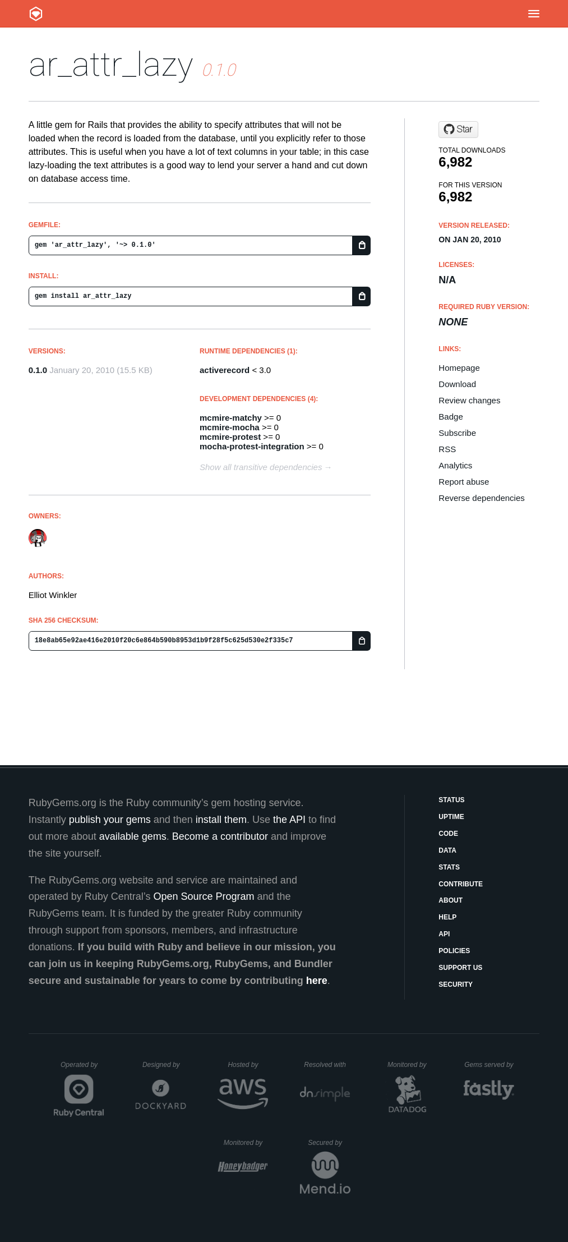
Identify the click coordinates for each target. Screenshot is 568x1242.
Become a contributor (220, 836)
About (450, 900)
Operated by (82, 1069)
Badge (450, 416)
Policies (454, 951)
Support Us (460, 968)
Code (448, 834)
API (444, 934)
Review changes (469, 400)
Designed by (164, 1065)
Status (451, 800)
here (316, 980)
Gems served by (489, 1065)
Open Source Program (203, 896)
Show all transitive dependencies (261, 467)
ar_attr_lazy (111, 64)
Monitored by (409, 1065)
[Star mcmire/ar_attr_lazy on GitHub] (458, 129)
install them (221, 819)
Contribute (460, 884)
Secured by (329, 1143)
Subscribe (457, 433)
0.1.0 (38, 370)
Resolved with (327, 1065)
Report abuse (463, 481)
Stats (449, 867)
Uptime (451, 817)
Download (457, 384)
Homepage (458, 367)
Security (455, 984)
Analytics (455, 465)
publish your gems (110, 819)
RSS (447, 449)
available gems (133, 836)
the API (289, 819)
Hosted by (248, 1065)
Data (447, 850)
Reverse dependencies (481, 498)
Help (447, 917)
